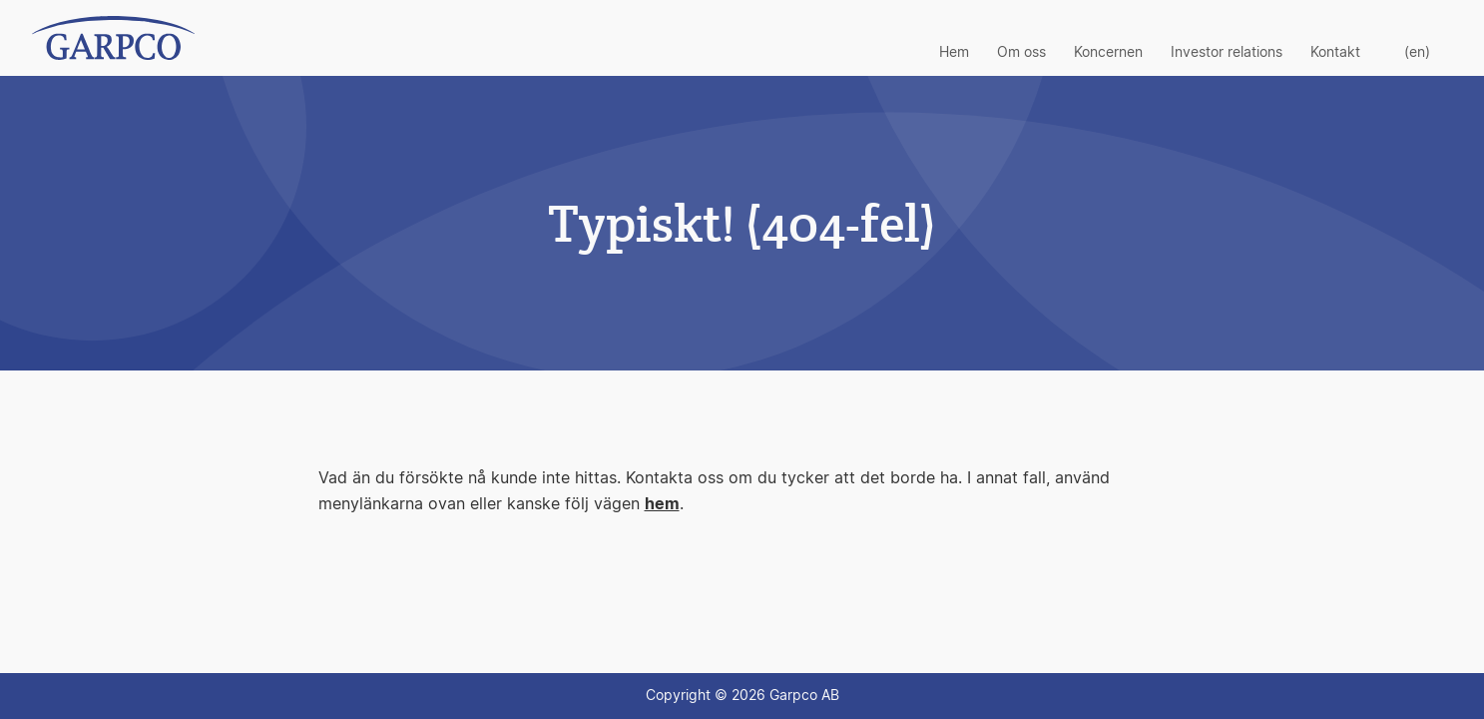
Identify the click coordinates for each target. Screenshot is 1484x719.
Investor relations (1226, 53)
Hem (954, 53)
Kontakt (1335, 53)
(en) (1417, 53)
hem (662, 504)
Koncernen (1108, 53)
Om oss (1021, 53)
